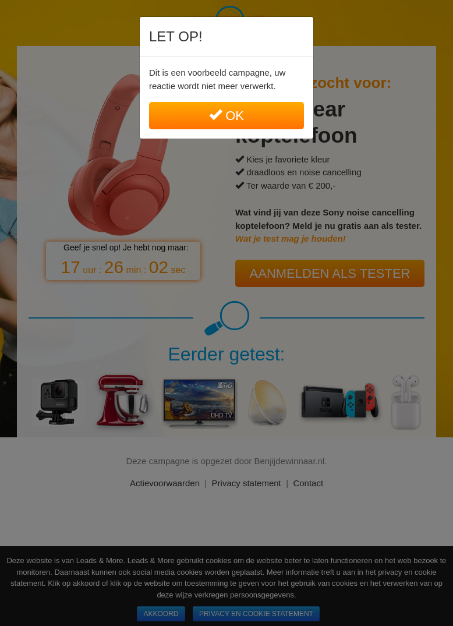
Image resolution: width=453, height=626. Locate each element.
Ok (226, 115)
